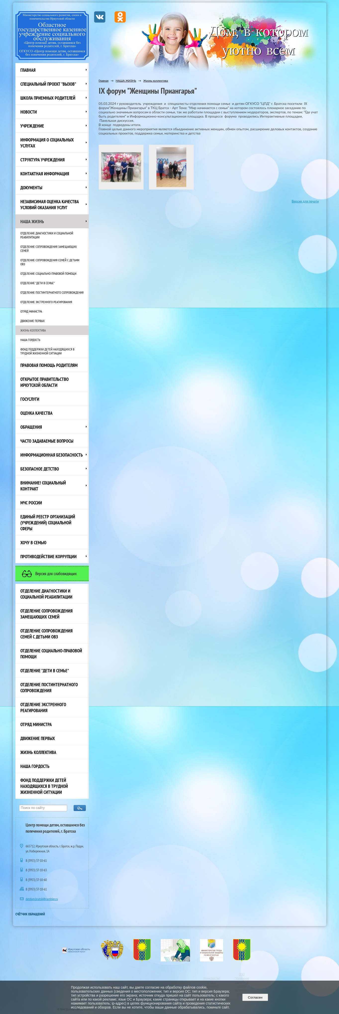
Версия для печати (305, 201)
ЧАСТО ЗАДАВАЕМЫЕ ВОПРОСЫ (46, 441)
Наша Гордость (30, 340)
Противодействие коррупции (48, 556)
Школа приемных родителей (47, 98)
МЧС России (31, 503)
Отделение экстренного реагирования (46, 302)
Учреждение (32, 126)
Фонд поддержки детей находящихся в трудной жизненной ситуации (47, 351)
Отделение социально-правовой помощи (48, 273)
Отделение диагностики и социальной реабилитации (46, 235)
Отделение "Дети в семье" (37, 283)
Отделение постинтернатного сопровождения (52, 292)
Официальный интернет (111, 980)
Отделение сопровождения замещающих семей (48, 249)
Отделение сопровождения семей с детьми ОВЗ (49, 262)
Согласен (255, 997)
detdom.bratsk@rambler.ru (42, 899)
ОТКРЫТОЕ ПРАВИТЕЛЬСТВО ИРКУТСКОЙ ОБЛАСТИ (44, 382)
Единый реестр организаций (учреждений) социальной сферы (47, 523)
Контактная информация (44, 174)
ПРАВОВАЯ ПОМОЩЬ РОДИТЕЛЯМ (49, 365)
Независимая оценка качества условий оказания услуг (49, 204)
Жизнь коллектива (33, 330)
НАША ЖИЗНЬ (32, 221)
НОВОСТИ (28, 112)
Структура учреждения (42, 160)
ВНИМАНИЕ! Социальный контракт (43, 486)
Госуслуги (29, 399)
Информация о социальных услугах (47, 143)
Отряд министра (31, 311)
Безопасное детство (39, 469)
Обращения (31, 427)
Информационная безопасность (51, 455)
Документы (31, 188)
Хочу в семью (33, 542)
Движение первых (32, 321)
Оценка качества (36, 413)
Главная (28, 70)
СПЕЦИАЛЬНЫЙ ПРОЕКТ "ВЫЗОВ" (48, 84)
